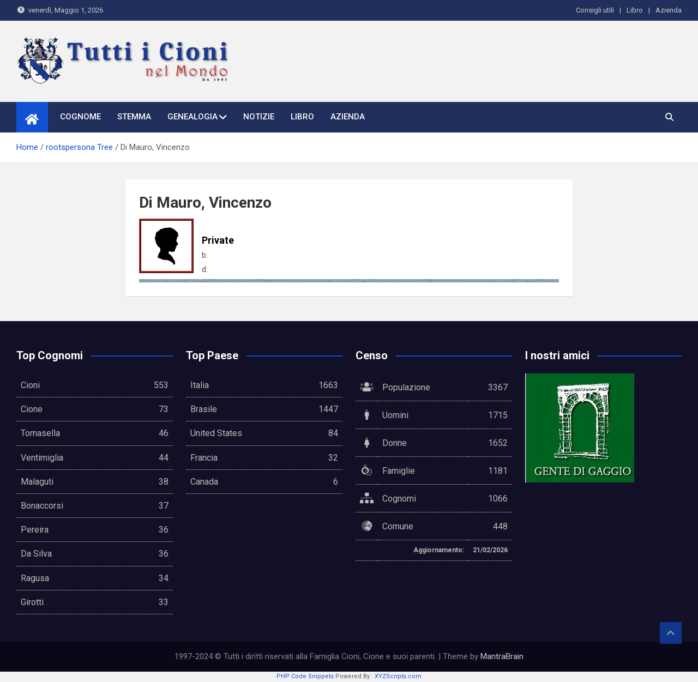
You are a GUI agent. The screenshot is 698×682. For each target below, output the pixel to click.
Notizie (258, 117)
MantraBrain (502, 656)
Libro (635, 10)
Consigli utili (595, 10)
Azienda (668, 10)
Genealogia (192, 117)
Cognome (80, 117)
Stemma (134, 117)
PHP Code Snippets (305, 676)
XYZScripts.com (398, 676)
